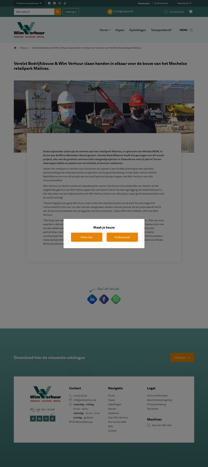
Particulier (87, 237)
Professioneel (122, 237)
